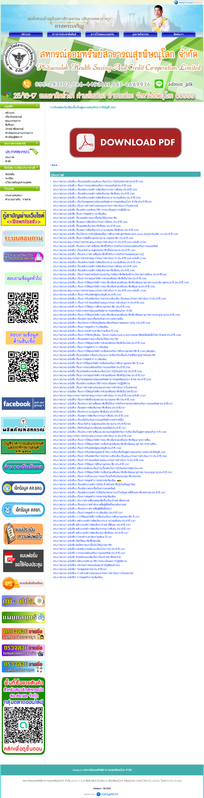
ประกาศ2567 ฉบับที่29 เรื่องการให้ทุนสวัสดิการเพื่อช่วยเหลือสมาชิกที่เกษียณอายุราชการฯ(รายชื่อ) (104, 444)
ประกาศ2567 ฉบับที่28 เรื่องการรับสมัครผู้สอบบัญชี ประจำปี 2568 (87, 448)
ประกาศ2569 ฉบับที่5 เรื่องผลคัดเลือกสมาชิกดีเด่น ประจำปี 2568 (87, 226)
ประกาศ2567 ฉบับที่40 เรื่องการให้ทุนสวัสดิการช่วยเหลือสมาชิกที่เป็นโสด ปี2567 (95, 391)
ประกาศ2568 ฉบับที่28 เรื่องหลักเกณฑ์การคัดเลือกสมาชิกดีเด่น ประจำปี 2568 (94, 270)
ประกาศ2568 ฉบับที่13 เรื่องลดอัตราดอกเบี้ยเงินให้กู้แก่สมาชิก (85, 339)
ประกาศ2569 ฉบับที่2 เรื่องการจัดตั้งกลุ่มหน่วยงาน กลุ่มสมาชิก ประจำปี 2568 (93, 238)
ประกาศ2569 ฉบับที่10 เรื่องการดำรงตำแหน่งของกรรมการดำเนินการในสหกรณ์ (95, 205)
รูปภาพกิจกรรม (140, 34)
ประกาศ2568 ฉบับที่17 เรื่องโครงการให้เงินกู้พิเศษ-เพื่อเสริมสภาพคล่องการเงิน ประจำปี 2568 (101, 322)
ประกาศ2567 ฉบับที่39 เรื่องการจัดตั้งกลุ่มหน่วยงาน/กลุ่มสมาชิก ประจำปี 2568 (94, 399)
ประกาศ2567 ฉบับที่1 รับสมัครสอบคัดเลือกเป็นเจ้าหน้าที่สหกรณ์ (87, 557)
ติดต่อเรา (179, 34)
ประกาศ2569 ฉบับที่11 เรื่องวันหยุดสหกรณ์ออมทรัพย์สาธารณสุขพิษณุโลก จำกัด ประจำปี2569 (102, 201)
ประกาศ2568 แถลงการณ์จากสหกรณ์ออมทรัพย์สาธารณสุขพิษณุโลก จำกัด (92, 310)
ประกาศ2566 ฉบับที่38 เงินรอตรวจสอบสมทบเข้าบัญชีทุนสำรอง (86, 565)
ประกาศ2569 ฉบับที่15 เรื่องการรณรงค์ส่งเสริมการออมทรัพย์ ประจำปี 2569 (92, 185)
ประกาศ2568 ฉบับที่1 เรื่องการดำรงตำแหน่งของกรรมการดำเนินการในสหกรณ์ (95, 387)
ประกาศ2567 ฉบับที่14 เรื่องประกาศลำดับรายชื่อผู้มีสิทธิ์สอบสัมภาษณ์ (89, 504)
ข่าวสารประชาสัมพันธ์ (64, 34)
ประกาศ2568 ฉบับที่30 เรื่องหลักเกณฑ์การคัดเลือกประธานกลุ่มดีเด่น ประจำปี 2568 (97, 262)
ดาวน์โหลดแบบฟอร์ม (102, 34)
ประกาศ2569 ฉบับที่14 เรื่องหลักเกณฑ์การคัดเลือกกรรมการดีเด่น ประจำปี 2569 (95, 189)
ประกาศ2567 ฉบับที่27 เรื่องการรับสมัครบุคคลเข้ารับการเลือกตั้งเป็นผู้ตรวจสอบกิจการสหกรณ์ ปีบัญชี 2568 (109, 452)
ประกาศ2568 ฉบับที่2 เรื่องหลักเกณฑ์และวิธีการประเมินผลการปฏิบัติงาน (91, 383)
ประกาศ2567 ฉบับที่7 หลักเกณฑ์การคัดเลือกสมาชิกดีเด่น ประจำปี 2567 (91, 532)
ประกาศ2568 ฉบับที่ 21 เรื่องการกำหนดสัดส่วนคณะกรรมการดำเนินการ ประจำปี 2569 (98, 302)
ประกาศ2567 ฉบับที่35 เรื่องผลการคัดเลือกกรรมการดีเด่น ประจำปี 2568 (91, 415)
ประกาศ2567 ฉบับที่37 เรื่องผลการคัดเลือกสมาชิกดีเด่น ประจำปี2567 (89, 407)
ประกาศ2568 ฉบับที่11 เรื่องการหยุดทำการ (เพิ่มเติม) (80, 347)
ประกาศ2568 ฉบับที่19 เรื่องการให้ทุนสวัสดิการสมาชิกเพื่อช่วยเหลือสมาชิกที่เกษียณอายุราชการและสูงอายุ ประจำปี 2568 (116, 314)
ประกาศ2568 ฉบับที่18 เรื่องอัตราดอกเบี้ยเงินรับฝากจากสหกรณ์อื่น (88, 318)
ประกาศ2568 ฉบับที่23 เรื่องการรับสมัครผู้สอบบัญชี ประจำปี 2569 (87, 294)
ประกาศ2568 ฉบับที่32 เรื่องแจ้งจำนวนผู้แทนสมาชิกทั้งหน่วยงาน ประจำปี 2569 (94, 250)
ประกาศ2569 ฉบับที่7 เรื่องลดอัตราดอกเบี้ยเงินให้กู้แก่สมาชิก (85, 217)
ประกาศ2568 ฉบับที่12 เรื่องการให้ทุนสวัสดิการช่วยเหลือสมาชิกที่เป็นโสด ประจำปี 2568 (99, 343)
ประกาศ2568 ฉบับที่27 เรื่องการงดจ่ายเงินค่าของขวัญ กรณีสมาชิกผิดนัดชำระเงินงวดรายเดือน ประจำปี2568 (109, 274)
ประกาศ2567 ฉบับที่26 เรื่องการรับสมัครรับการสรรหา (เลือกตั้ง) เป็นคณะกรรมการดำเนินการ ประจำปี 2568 (110, 456)
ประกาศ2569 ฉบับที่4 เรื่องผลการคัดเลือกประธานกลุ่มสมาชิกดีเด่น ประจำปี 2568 (96, 230)
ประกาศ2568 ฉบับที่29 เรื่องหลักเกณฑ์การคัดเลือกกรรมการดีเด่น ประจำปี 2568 (95, 266)
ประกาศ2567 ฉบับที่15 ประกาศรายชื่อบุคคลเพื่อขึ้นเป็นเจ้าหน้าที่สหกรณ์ (91, 500)
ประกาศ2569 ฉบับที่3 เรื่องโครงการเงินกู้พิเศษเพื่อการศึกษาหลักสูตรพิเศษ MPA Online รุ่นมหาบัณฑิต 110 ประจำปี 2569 (115, 234)
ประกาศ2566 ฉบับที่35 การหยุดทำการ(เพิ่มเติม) (78, 577)
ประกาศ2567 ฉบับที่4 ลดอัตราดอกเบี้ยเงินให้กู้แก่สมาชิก (82, 545)
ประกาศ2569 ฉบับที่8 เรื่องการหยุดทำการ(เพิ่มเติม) (79, 213)
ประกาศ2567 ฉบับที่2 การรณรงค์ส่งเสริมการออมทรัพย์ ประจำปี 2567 (89, 553)
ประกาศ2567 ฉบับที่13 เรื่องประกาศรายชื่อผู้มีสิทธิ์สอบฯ (82, 508)
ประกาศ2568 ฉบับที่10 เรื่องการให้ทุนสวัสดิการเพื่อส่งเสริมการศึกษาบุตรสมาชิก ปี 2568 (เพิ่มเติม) (104, 351)
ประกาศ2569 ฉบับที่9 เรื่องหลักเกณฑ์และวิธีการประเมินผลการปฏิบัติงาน (91, 209)
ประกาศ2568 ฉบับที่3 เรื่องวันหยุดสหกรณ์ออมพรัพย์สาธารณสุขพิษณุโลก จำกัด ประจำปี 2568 (102, 379)
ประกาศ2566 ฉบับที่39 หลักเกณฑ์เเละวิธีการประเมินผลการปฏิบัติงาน (90, 561)
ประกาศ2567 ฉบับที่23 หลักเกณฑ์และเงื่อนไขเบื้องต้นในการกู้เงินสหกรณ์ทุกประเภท (97, 468)
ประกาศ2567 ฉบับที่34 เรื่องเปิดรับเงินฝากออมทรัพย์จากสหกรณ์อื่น (88, 419)
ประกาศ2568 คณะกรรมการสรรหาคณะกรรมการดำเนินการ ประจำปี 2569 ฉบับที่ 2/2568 (99, 258)
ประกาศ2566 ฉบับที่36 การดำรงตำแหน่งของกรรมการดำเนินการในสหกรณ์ (93, 573)
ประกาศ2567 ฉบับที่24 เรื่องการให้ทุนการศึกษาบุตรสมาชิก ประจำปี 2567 (91, 464)
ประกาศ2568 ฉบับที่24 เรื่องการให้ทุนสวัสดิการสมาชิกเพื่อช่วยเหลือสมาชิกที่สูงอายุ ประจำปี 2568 (104, 286)
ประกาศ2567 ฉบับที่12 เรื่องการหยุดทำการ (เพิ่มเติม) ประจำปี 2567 (88, 512)
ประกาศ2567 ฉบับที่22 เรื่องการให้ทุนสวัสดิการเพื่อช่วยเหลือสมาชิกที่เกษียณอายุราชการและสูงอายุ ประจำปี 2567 (112, 472)
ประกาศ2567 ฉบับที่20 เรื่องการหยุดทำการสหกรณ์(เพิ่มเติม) (84, 480)
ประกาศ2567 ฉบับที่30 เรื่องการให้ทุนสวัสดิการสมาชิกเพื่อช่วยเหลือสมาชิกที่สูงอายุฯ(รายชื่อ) (102, 440)
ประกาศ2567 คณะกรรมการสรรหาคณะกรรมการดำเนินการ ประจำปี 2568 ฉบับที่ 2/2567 (99, 395)
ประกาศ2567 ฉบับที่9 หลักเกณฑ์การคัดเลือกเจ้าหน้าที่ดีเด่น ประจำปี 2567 (92, 524)
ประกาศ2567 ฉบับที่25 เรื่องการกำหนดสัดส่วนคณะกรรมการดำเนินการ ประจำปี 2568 (98, 460)
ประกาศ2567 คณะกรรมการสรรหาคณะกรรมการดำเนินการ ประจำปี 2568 (92, 436)
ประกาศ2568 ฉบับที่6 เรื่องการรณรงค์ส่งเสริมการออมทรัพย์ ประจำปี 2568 (91, 367)
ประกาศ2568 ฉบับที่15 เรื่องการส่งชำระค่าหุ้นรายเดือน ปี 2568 (85, 331)
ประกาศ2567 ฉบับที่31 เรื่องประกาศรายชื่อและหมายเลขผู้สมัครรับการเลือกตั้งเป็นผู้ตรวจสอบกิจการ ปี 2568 (109, 432)
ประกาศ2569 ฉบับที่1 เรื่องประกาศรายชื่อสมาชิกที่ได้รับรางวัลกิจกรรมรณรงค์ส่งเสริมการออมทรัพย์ (105, 246)
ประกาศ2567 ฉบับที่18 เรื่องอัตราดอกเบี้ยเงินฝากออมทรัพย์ (84, 488)
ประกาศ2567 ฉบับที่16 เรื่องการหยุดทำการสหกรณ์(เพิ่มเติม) (84, 496)
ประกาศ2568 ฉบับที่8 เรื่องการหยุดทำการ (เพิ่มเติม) (80, 359)
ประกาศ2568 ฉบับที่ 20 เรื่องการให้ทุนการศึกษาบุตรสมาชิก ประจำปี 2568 (91, 306)
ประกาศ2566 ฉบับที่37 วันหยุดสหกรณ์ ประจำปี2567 (80, 569)
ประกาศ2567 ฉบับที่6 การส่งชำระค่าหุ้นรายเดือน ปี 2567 (82, 537)
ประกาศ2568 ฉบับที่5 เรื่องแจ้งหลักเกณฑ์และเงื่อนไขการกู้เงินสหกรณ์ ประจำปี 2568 (97, 371)
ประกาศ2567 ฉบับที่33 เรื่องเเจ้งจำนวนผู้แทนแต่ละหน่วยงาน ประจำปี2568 (92, 423)
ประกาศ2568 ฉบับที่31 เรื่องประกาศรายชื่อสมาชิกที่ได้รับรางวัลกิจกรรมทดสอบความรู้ (98, 254)
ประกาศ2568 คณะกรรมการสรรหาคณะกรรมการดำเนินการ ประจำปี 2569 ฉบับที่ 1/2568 (99, 290)
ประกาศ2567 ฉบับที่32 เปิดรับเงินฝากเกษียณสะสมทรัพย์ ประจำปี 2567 (89, 427)
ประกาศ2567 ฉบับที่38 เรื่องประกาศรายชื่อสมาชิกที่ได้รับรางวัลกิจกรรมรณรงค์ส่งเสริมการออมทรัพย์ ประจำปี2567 (113, 403)
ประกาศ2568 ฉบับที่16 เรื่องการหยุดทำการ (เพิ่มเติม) (80, 327)
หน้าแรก (26, 34)
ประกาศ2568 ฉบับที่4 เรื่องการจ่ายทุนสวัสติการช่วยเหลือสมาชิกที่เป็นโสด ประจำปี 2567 (99, 375)
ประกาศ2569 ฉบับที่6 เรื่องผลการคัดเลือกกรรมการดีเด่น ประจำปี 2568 (90, 222)
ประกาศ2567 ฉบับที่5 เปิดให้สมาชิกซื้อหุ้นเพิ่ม (77, 541)
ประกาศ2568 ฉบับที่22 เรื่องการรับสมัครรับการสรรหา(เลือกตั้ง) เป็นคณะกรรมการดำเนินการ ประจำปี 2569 (109, 298)
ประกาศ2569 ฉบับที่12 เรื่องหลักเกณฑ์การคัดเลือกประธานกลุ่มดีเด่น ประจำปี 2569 (97, 197)
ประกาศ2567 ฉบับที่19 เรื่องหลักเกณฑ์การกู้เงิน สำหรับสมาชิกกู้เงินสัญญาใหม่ (94, 484)
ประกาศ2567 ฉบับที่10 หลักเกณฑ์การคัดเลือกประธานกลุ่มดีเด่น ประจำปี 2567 (94, 520)
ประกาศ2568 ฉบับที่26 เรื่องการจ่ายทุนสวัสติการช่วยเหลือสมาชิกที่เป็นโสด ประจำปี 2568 (99, 278)
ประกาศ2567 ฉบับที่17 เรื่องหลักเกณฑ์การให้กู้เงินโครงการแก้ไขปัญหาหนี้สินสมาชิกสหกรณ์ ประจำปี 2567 (109, 492)
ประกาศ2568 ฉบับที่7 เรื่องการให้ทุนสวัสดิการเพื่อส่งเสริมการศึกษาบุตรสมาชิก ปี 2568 (98, 363)
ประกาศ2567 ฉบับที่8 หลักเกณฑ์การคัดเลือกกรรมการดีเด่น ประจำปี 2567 (92, 528)
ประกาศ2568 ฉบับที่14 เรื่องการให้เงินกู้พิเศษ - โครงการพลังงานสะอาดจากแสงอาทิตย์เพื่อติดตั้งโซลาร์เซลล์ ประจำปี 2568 (117, 335)
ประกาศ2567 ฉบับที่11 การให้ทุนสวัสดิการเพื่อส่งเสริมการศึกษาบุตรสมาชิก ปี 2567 (96, 516)
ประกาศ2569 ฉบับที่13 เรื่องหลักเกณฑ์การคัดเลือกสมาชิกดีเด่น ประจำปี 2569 (94, 193)
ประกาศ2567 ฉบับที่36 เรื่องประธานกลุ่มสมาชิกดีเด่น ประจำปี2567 (88, 411)
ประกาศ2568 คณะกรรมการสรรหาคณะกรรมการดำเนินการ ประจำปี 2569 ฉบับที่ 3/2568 (99, 242)
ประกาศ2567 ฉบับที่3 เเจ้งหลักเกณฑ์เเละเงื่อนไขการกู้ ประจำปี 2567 (89, 549)
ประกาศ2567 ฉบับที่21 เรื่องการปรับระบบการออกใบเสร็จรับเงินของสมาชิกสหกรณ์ (97, 476)
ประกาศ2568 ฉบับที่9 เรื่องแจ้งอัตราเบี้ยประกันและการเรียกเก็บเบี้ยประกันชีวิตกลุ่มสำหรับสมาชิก (104, 355)
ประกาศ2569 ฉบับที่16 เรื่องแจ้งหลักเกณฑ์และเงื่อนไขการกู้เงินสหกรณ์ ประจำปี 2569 (98, 181)
